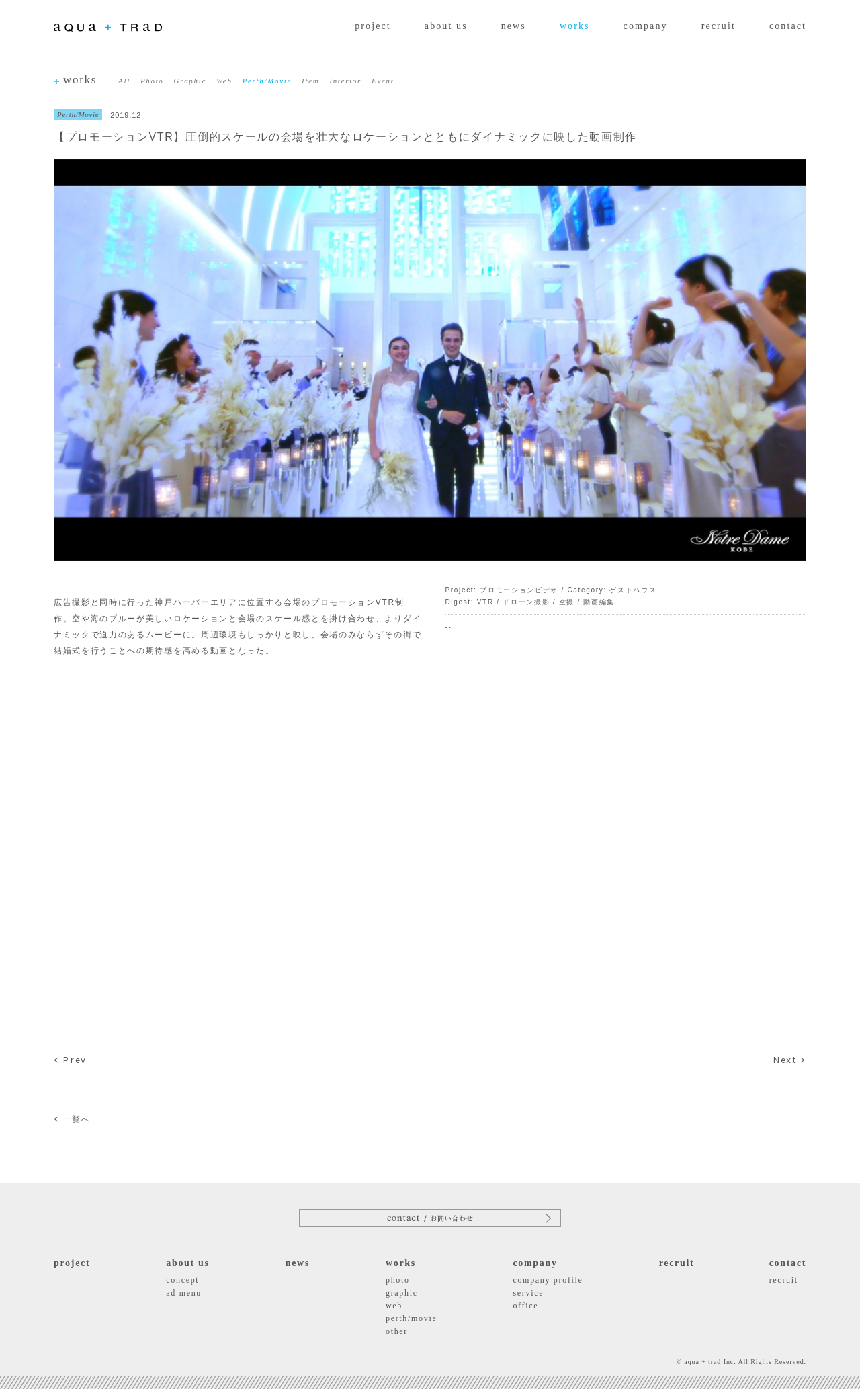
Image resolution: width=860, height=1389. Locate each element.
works (575, 26)
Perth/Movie (267, 81)
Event (383, 81)
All (124, 81)
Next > (789, 1060)
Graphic (190, 81)
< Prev (70, 1060)
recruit (718, 26)
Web (224, 81)
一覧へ (72, 1119)
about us (446, 26)
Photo (152, 81)
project (373, 26)
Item (310, 81)
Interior (345, 81)
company (646, 26)
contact (787, 26)
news (513, 26)
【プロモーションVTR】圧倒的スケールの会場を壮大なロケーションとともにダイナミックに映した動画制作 (345, 137)
